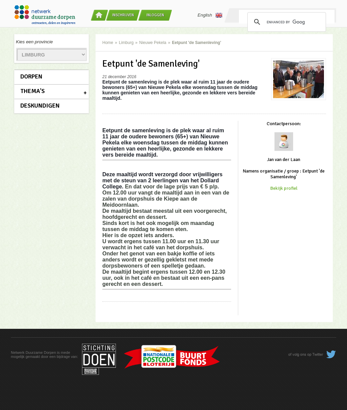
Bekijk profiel (284, 188)
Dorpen (31, 76)
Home (107, 42)
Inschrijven (123, 15)
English (210, 15)
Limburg (126, 42)
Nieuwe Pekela (152, 42)
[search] (286, 22)
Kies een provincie (34, 41)
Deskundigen (40, 105)
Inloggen (155, 15)
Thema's (32, 91)
